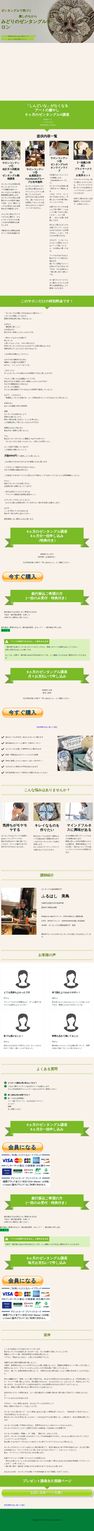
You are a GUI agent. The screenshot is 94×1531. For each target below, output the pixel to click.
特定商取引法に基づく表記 (47, 727)
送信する (5, 630)
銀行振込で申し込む (54, 627)
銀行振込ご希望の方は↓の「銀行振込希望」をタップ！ (22, 627)
